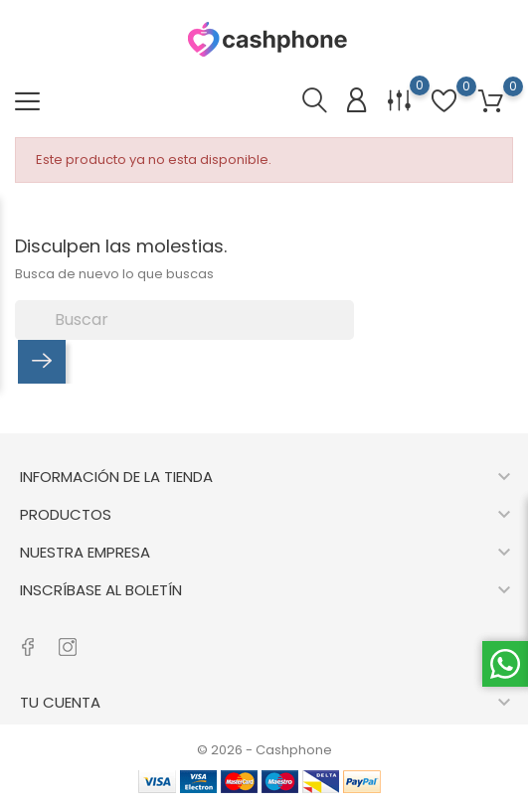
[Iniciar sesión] (356, 100)
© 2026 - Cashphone (264, 749)
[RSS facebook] (27, 636)
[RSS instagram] (67, 636)
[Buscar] (184, 320)
